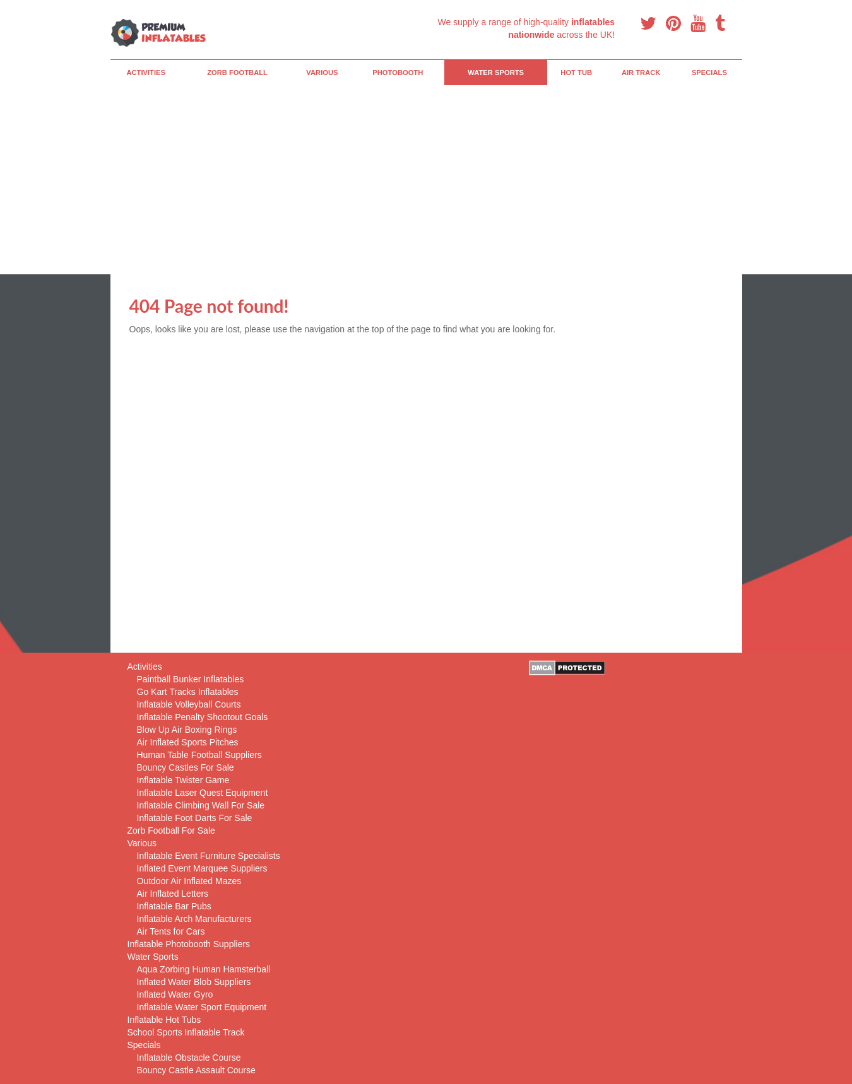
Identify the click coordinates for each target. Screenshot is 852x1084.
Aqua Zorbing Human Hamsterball (204, 969)
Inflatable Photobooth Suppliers (189, 944)
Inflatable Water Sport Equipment (202, 1007)
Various (322, 72)
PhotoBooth (397, 72)
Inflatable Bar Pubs (174, 906)
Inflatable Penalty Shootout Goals (202, 717)
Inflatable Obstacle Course (189, 1057)
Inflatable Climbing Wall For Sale (201, 805)
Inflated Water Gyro (175, 994)
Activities (145, 72)
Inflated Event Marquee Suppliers (202, 868)
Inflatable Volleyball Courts (189, 704)
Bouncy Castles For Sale (185, 767)
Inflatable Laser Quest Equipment (202, 793)
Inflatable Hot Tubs (164, 1020)
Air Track (641, 72)
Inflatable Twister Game (183, 780)
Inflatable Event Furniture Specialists (208, 856)
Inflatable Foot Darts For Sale (194, 818)
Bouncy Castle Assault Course (196, 1070)
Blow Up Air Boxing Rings (187, 730)
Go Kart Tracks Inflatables (188, 692)
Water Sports (496, 72)
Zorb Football (237, 72)
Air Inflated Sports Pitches (188, 742)
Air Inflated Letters (173, 894)
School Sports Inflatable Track (186, 1032)
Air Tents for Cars (171, 931)
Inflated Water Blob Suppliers (194, 982)
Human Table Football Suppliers (199, 755)
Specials (709, 72)
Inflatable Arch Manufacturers (194, 919)
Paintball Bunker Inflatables (190, 679)
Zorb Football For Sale (171, 830)
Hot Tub (576, 72)
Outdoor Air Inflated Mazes (189, 881)
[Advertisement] (426, 179)
